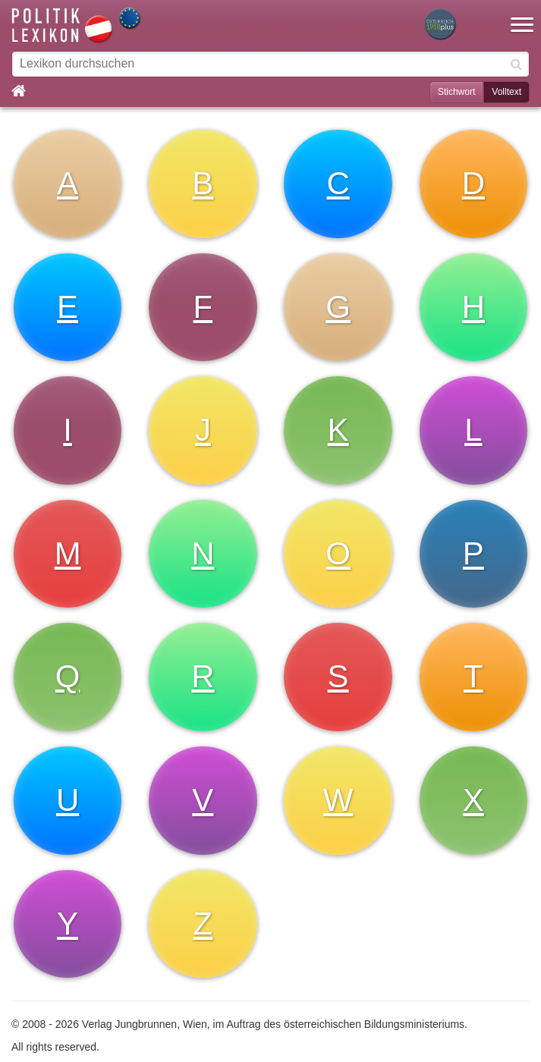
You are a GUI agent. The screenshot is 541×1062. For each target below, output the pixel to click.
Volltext (506, 91)
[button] (522, 15)
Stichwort (456, 91)
